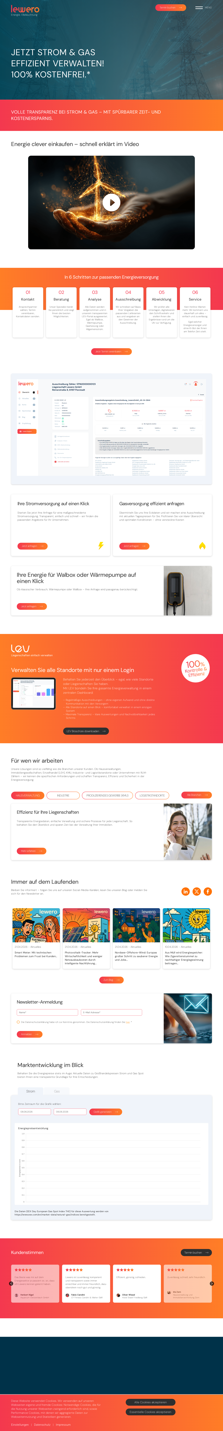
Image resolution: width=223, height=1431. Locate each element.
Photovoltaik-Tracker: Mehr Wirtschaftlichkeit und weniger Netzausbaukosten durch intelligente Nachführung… (84, 965)
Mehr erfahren (28, 858)
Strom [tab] (30, 1098)
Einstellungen (20, 1424)
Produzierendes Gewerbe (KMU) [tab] (107, 802)
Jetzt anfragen (29, 553)
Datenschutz (42, 1424)
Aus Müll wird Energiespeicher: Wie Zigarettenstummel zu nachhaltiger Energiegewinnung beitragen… (184, 965)
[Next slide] (212, 1283)
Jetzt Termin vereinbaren (108, 358)
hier (128, 1028)
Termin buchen (167, 7)
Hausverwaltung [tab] (28, 802)
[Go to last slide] (11, 1283)
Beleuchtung (30, 15)
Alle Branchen (194, 802)
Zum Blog (108, 986)
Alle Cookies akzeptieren (150, 1402)
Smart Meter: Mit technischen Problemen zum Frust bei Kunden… (36, 961)
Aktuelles (35, 954)
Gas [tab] (57, 1098)
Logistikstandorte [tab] (152, 802)
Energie (15, 15)
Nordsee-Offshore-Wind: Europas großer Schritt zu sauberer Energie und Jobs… (136, 963)
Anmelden (26, 1041)
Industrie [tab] (63, 802)
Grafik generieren (103, 1118)
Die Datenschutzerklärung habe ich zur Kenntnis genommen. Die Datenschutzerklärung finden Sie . (76, 1028)
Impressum (63, 1424)
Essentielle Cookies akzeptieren (150, 1412)
